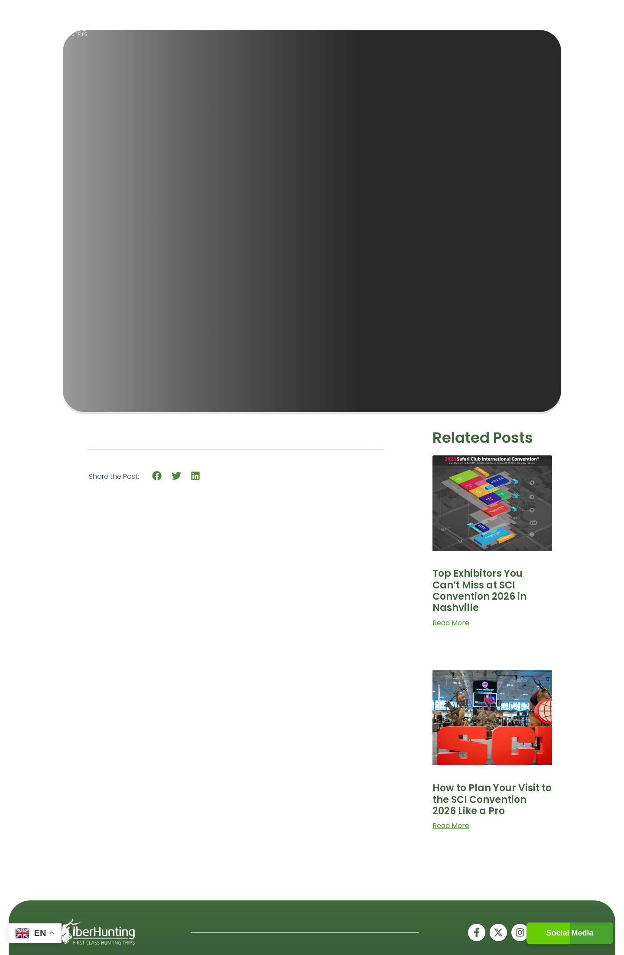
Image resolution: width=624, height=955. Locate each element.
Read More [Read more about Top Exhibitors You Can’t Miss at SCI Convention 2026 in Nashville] (450, 623)
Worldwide (302, 24)
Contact (473, 24)
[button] (157, 476)
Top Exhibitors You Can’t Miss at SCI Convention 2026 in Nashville (479, 590)
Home (220, 24)
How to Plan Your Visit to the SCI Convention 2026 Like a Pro (492, 799)
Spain (255, 24)
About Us (356, 24)
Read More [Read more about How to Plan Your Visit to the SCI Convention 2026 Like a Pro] (450, 825)
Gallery (404, 24)
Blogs (440, 24)
